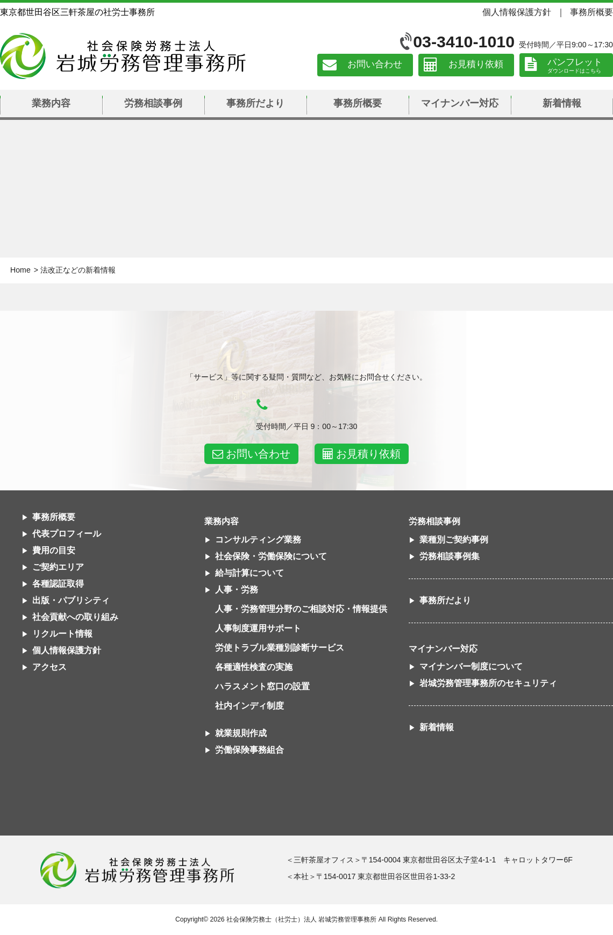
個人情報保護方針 (516, 12)
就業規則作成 (241, 733)
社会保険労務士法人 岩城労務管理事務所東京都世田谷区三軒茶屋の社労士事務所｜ (137, 870)
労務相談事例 (153, 103)
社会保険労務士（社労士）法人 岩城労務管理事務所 (301, 919)
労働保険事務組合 (249, 749)
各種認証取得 (58, 583)
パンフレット (574, 62)
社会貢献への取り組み (75, 617)
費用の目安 (53, 550)
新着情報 (562, 103)
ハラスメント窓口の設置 (262, 686)
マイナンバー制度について (471, 666)
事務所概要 (591, 12)
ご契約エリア (58, 567)
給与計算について (249, 572)
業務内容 (51, 103)
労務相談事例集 (449, 556)
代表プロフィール (66, 533)
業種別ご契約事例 (453, 539)
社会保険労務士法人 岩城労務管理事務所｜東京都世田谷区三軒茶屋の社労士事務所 (123, 56)
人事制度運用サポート (258, 628)
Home (20, 270)
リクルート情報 (62, 633)
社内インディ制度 (249, 705)
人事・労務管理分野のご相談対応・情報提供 (301, 608)
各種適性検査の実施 (254, 667)
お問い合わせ (374, 65)
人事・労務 (236, 589)
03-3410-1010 (464, 42)
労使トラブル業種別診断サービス (279, 647)
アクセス (49, 667)
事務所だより (255, 103)
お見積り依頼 (475, 65)
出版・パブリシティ (71, 600)
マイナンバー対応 (459, 103)
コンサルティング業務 (258, 539)
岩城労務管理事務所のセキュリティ (488, 683)
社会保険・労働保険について (271, 556)
